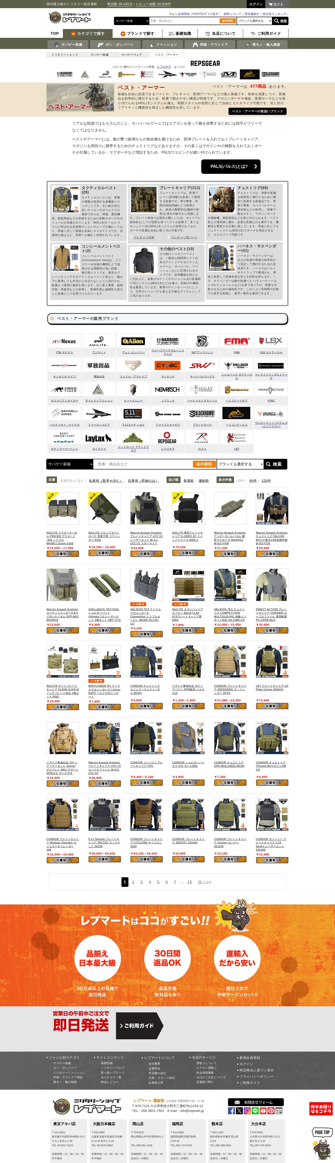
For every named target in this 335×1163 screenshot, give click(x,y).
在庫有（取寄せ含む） (106, 481)
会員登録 (184, 14)
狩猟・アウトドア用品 (68, 1077)
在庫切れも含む (72, 481)
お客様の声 (156, 1082)
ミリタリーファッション (69, 1072)
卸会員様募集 (205, 1072)
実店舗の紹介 (157, 1073)
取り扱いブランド (113, 1072)
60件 (253, 481)
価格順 (204, 481)
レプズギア (164, 66)
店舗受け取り (205, 1082)
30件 (241, 481)
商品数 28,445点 (119, 4)
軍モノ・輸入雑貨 (262, 44)
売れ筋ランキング (274, 14)
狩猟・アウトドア (210, 44)
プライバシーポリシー (257, 1076)
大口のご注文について (211, 1077)
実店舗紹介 (252, 14)
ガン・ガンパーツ (115, 44)
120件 (266, 481)
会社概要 (155, 1063)
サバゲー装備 (67, 44)
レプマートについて (159, 1057)
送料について (232, 14)
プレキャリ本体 (144, 237)
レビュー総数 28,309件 (153, 4)
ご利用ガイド (250, 1083)
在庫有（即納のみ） (143, 481)
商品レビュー (110, 1082)
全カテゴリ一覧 (111, 1077)
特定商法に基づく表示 (257, 1070)
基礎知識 (107, 1063)
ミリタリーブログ (113, 1067)
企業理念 (155, 1068)
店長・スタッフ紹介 (162, 1077)
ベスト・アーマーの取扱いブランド (257, 111)
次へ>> (204, 882)
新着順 (189, 481)
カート (278, 4)
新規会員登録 (250, 1057)
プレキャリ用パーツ (184, 237)
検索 (283, 21)
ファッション (162, 44)
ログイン (246, 1064)
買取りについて (206, 1063)
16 (189, 882)
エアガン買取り (206, 1067)
